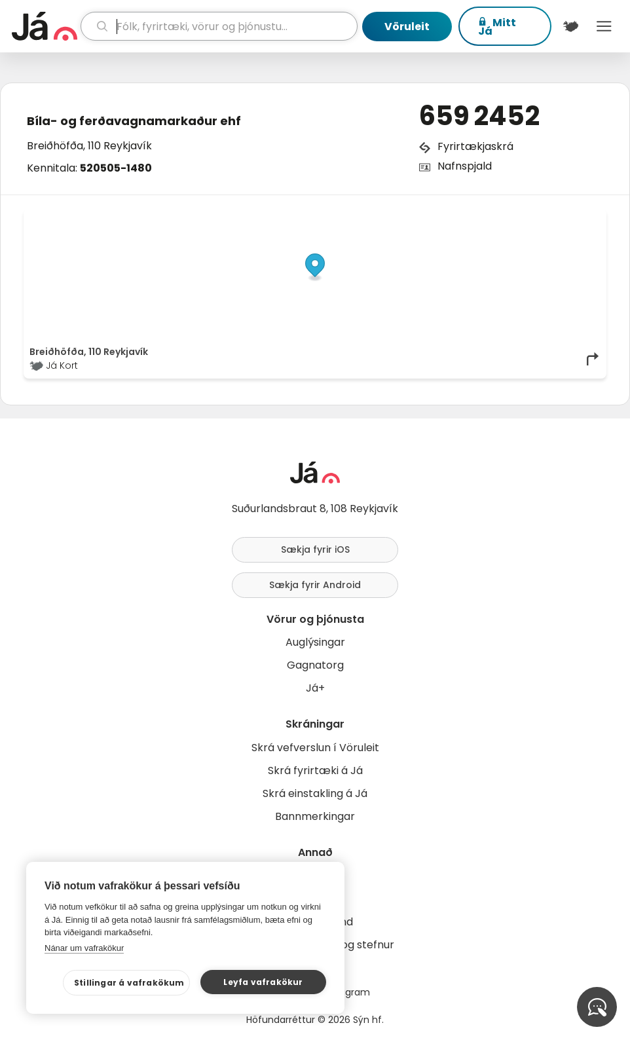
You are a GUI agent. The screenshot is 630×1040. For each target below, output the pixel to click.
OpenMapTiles (575, 217)
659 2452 (479, 116)
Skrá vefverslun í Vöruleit (315, 747)
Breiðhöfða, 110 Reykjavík (89, 145)
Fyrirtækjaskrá (475, 146)
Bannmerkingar (315, 816)
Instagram (346, 992)
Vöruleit (407, 26)
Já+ (315, 688)
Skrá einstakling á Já (315, 793)
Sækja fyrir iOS (315, 549)
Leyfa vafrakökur (263, 982)
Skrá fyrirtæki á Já (315, 770)
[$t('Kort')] (571, 26)
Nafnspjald (464, 166)
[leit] (219, 26)
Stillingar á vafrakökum (129, 982)
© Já (466, 217)
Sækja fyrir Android (315, 584)
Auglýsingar (315, 642)
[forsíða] (44, 26)
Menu (604, 26)
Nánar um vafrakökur (84, 948)
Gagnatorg (315, 665)
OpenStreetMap (512, 217)
